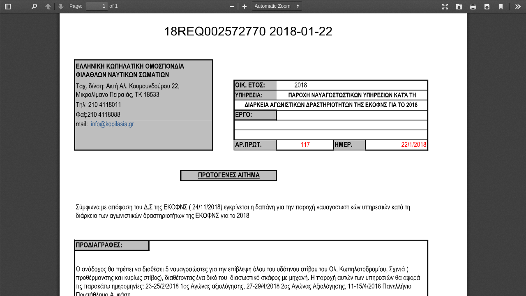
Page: (75, 6)
